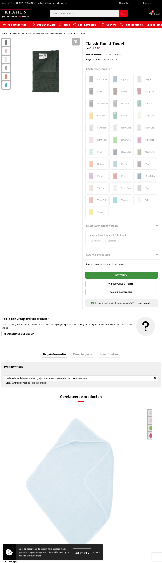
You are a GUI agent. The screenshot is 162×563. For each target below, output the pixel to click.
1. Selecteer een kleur (98, 69)
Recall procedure (132, 508)
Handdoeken (57, 33)
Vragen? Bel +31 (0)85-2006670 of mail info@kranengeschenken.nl (34, 3)
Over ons (50, 487)
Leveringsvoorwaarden (135, 500)
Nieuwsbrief (125, 3)
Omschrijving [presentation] (83, 346)
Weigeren (96, 552)
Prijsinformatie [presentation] (57, 346)
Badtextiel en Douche (38, 33)
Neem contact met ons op (19, 325)
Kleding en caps (17, 33)
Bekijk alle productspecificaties (101, 59)
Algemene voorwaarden (135, 487)
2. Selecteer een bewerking (101, 225)
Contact (89, 487)
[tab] (57, 346)
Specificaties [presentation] (106, 346)
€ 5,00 (131, 445)
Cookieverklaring (131, 491)
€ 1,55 (91, 445)
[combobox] (84, 13)
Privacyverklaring (132, 504)
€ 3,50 (51, 445)
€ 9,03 (11, 445)
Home (4, 33)
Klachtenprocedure (133, 495)
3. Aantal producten (97, 254)
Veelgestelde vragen (55, 495)
